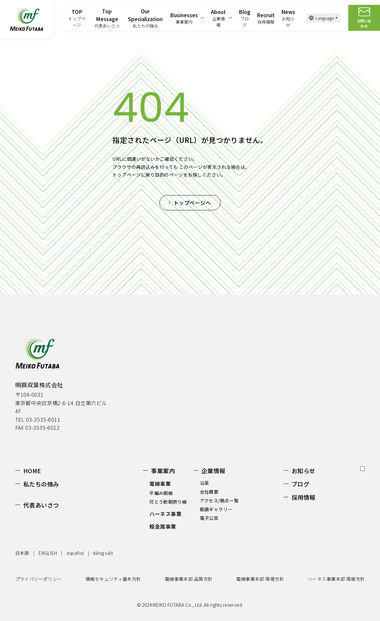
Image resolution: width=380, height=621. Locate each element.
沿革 (204, 483)
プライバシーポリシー (38, 579)
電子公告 (209, 518)
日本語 (22, 553)
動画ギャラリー (216, 509)
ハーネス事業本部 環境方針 (336, 579)
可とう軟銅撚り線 (168, 501)
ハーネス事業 (165, 514)
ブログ (301, 484)
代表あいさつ (41, 505)
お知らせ (304, 470)
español (75, 553)
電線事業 (160, 483)
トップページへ (192, 202)
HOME (32, 470)
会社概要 (209, 491)
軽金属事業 (162, 526)
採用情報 (304, 497)
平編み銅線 (161, 493)
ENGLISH (48, 553)
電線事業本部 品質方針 (189, 579)
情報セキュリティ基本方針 (113, 579)
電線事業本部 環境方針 (260, 579)
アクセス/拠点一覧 (219, 500)
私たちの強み (41, 484)
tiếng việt (103, 553)
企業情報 (213, 470)
